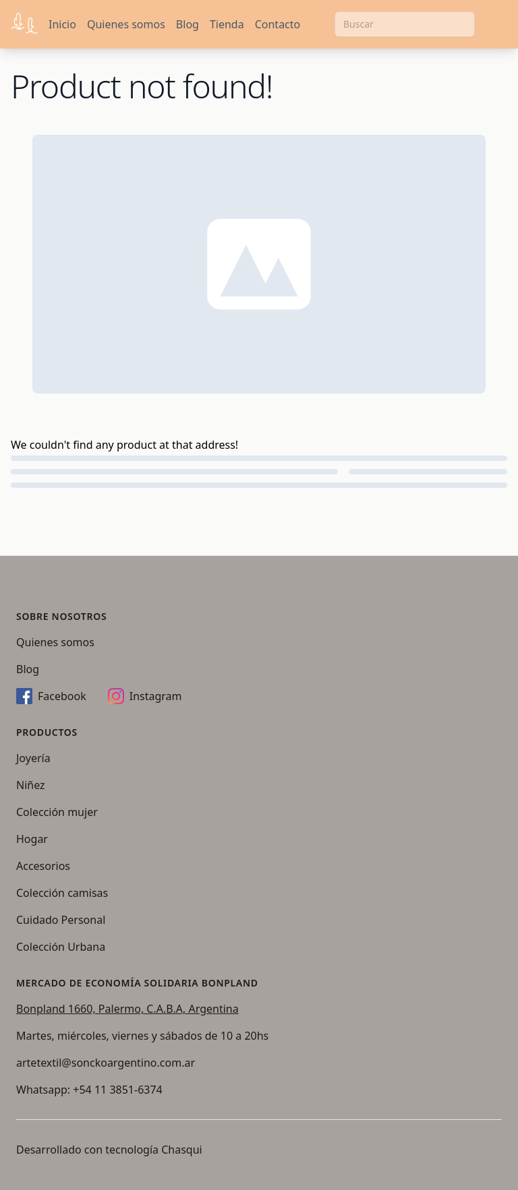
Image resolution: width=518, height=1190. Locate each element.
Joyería (33, 758)
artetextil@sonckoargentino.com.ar (105, 1062)
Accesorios (43, 865)
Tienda (227, 24)
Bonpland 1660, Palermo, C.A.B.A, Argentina (127, 1008)
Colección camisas (62, 892)
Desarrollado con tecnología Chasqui (109, 1149)
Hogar (32, 839)
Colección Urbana (60, 946)
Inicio (62, 24)
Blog (187, 24)
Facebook (51, 696)
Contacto (278, 24)
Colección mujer (57, 812)
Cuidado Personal (60, 919)
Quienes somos (126, 24)
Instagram (145, 696)
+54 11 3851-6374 (117, 1089)
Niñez (30, 785)
